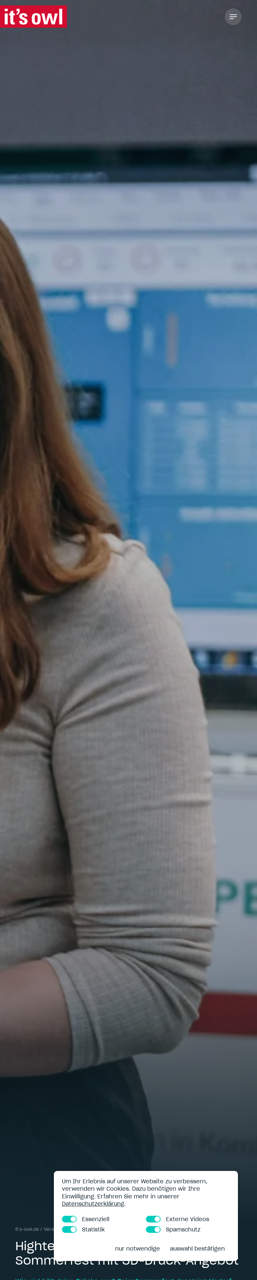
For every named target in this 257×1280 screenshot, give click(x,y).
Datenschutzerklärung (93, 1203)
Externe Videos (177, 1219)
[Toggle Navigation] (233, 16)
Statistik (83, 1229)
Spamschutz (173, 1229)
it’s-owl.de (27, 1229)
